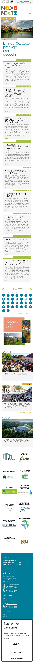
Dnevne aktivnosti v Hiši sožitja (15, 172)
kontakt (7, 1)
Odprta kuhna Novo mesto (15, 374)
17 (12, 303)
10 (12, 299)
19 (21, 303)
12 (21, 299)
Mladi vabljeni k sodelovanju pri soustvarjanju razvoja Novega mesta (17, 406)
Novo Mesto (13, 10)
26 (21, 307)
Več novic (24, 413)
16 (8, 303)
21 (30, 303)
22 (3, 307)
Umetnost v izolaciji (16, 240)
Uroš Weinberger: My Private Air (16, 195)
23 (8, 307)
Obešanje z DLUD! (14, 217)
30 (8, 310)
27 (26, 307)
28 (30, 307)
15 (3, 303)
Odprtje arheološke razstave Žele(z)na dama (15, 65)
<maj (3, 289)
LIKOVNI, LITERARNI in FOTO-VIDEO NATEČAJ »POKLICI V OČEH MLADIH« (15, 93)
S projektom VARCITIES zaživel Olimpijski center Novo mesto (17, 441)
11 (17, 299)
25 (17, 307)
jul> (30, 289)
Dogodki (5, 39)
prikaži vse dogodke (25, 313)
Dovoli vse (17, 644)
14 (30, 299)
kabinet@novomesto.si (11, 604)
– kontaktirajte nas (23, 2)
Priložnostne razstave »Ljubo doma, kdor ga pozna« (17, 147)
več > (6, 83)
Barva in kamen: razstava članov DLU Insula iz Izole (16, 120)
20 (26, 303)
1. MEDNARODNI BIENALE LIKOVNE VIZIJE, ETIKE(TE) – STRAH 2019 (17, 263)
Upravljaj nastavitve (17, 658)
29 (3, 310)
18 (17, 303)
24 (12, 307)
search (3, 1)
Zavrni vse (17, 652)
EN (12, 2)
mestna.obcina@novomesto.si (13, 584)
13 (26, 299)
